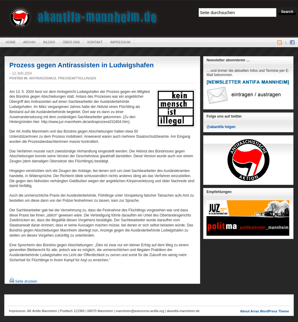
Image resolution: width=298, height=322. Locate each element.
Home (11, 42)
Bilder (49, 42)
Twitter (286, 42)
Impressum (120, 42)
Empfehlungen (218, 192)
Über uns (71, 42)
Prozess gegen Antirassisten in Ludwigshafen (81, 65)
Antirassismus (42, 78)
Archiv (29, 42)
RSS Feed (279, 42)
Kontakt (95, 42)
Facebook (292, 42)
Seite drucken (26, 281)
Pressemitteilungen (77, 78)
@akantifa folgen (220, 127)
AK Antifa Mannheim (84, 17)
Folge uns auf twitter (224, 116)
